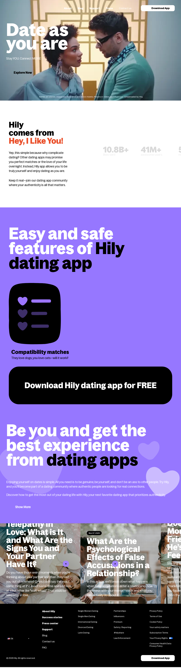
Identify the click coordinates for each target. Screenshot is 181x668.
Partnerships (120, 611)
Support (94, 8)
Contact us (125, 8)
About (68, 8)
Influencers (119, 616)
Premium (118, 622)
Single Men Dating (86, 616)
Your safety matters (159, 627)
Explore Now (23, 72)
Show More (23, 507)
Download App (157, 8)
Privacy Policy (156, 611)
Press (109, 8)
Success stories (52, 617)
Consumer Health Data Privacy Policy (160, 644)
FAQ (44, 647)
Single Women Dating (88, 611)
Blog (80, 8)
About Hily (48, 611)
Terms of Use (156, 616)
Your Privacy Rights (159, 638)
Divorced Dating (85, 627)
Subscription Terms (159, 633)
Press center (50, 623)
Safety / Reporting (122, 627)
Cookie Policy (156, 622)
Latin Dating (83, 633)
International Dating (87, 622)
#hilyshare (119, 633)
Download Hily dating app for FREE (91, 385)
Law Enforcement (122, 638)
